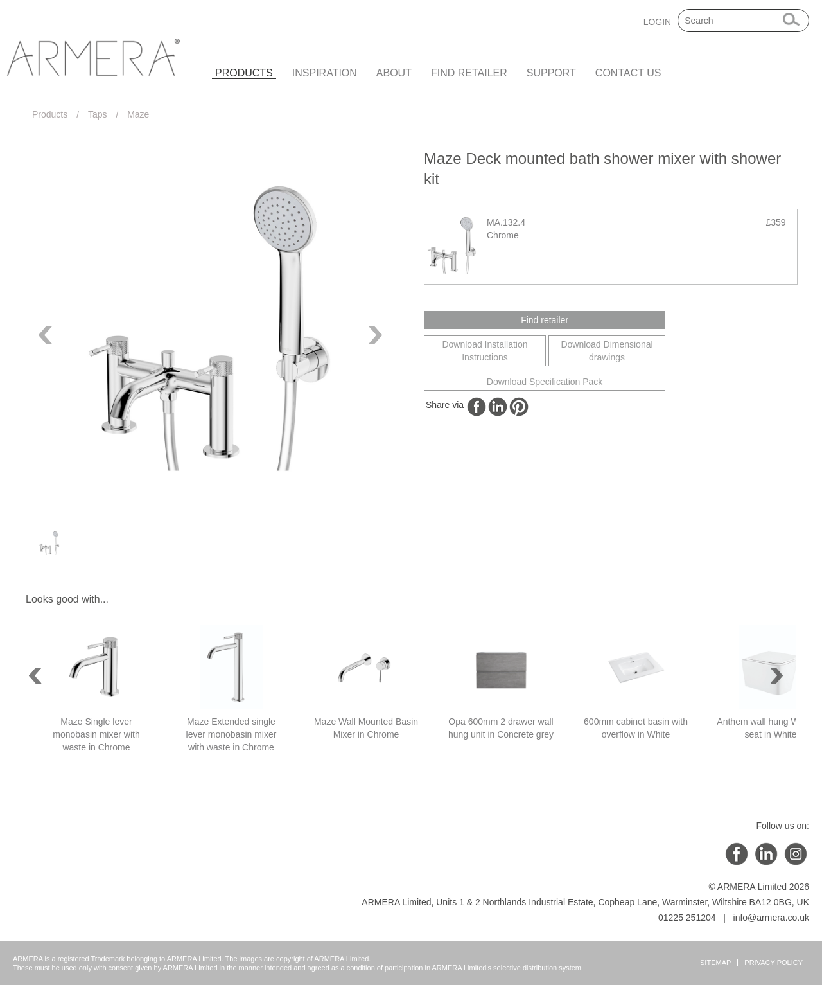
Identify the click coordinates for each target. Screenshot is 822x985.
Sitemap (715, 962)
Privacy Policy (773, 962)
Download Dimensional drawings (606, 350)
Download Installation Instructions (484, 350)
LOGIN (657, 22)
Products (244, 72)
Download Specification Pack (545, 382)
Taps (97, 114)
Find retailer (469, 72)
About (394, 72)
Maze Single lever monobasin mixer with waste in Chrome (96, 734)
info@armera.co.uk (771, 917)
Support (551, 72)
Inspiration (324, 72)
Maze (138, 114)
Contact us (628, 72)
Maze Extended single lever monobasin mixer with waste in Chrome (231, 734)
